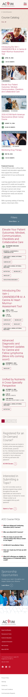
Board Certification (6, 630)
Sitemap (3, 681)
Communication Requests (8, 693)
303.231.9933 (5, 662)
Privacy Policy (5, 678)
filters (14, 221)
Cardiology (7, 262)
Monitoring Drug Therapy (11, 150)
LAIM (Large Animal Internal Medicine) (12, 266)
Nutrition (7, 271)
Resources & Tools (6, 634)
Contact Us (4, 685)
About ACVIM (5, 649)
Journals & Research (6, 641)
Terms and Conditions (7, 689)
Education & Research (11, 279)
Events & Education (7, 12)
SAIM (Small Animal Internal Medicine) (13, 257)
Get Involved (4, 645)
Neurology (17, 271)
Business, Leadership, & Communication (11, 252)
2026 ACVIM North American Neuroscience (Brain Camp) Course (13, 116)
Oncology (7, 275)
